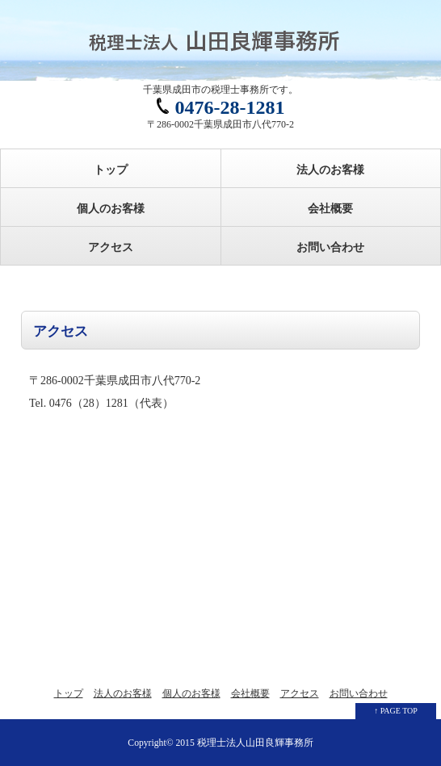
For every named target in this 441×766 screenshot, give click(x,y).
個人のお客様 (111, 209)
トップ (111, 170)
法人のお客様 (330, 170)
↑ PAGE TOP (396, 710)
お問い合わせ (330, 247)
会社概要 (330, 209)
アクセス (110, 247)
